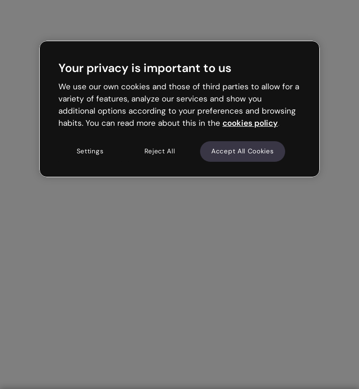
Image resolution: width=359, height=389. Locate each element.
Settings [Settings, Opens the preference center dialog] (90, 151)
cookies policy (250, 123)
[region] (179, 109)
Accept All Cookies (242, 151)
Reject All (159, 151)
